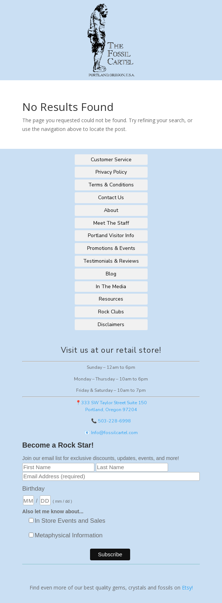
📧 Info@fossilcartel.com (111, 432)
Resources (111, 298)
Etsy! (187, 587)
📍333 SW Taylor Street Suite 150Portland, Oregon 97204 (111, 406)
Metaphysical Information (69, 535)
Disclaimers (111, 324)
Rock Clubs (111, 311)
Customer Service (111, 159)
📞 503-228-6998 (111, 421)
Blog (111, 273)
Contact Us (111, 197)
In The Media (111, 286)
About (111, 210)
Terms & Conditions (111, 184)
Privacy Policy (111, 172)
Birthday (33, 488)
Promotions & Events (111, 248)
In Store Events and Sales (70, 520)
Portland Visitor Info (111, 235)
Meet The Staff (111, 223)
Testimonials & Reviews (111, 261)
